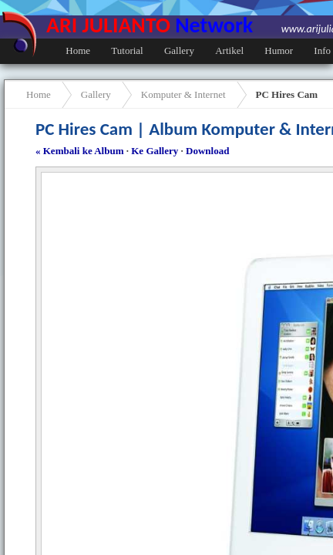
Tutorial (127, 50)
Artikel (229, 50)
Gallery (179, 50)
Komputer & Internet (183, 94)
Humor (278, 50)
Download (207, 150)
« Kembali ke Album (79, 150)
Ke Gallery (154, 150)
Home (78, 50)
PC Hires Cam (287, 94)
